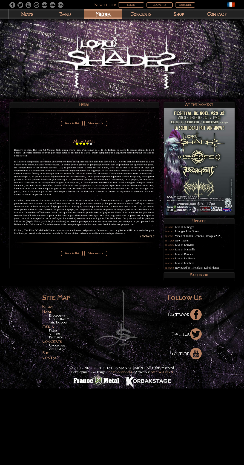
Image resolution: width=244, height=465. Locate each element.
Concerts (141, 14)
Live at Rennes (188, 257)
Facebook (185, 390)
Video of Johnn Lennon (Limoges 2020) (203, 239)
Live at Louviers (189, 248)
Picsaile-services (120, 449)
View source (95, 125)
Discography (59, 395)
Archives (56, 425)
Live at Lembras (188, 266)
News (27, 14)
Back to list (72, 125)
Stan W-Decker (162, 449)
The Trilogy (58, 399)
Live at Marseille (189, 252)
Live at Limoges (188, 230)
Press (53, 407)
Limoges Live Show (191, 234)
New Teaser (186, 243)
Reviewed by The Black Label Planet (201, 270)
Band (65, 14)
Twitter (187, 410)
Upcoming (57, 422)
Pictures (56, 414)
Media (103, 14)
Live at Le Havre (189, 261)
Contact (216, 14)
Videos (54, 410)
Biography (57, 392)
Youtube (186, 429)
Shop (179, 14)
